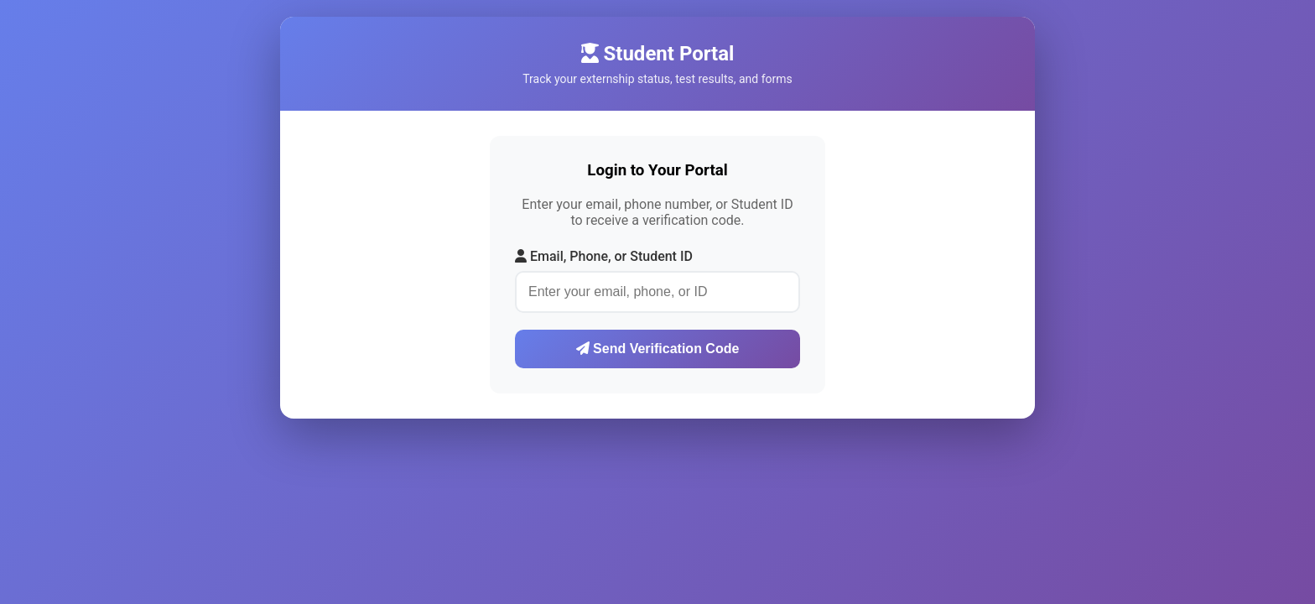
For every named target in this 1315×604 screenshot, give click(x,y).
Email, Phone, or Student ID (604, 256)
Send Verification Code (658, 348)
